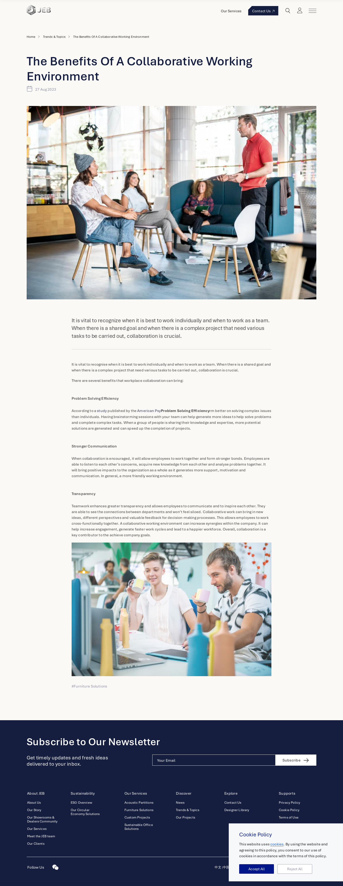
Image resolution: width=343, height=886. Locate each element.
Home (31, 37)
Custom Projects (137, 817)
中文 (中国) (222, 867)
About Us (34, 802)
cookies (276, 844)
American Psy (173, 419)
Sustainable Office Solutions (138, 827)
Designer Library (236, 810)
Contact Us (264, 11)
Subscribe (292, 760)
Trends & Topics (54, 37)
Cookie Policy (289, 810)
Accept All (256, 869)
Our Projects (185, 817)
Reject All (294, 869)
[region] (286, 852)
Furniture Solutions (138, 810)
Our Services (231, 11)
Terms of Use (289, 817)
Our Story (34, 810)
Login (299, 11)
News (180, 802)
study (102, 419)
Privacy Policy (289, 802)
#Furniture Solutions (89, 686)
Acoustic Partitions (138, 802)
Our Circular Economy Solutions (85, 812)
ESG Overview (81, 802)
